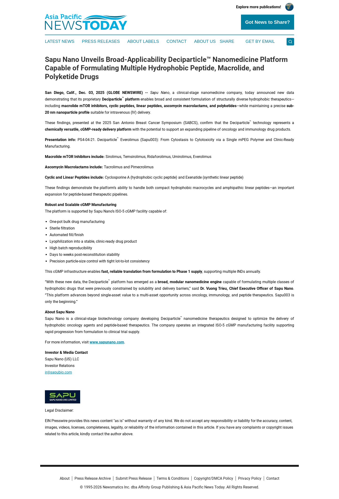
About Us (205, 41)
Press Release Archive (93, 478)
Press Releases (101, 41)
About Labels (143, 41)
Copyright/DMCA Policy (213, 478)
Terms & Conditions (173, 478)
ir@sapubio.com (58, 372)
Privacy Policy (249, 478)
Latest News (59, 41)
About (65, 478)
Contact (176, 41)
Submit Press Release (134, 478)
